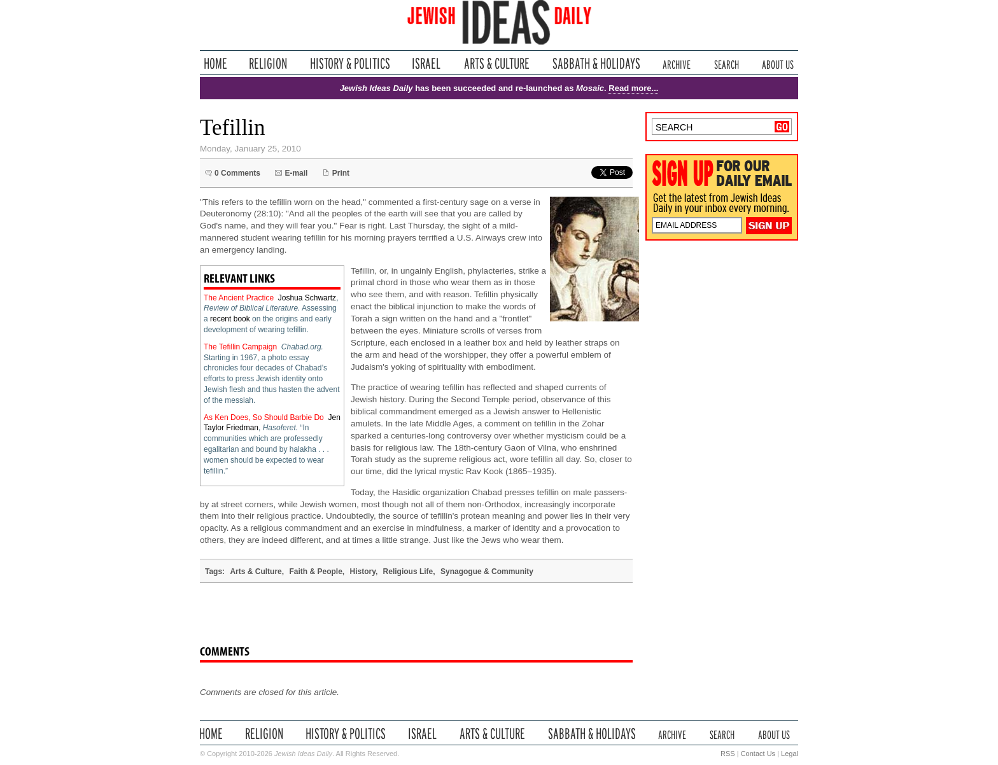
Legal (789, 753)
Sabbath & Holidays (596, 63)
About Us (778, 63)
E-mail (296, 173)
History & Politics (350, 63)
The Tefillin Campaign (240, 346)
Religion (268, 63)
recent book (230, 318)
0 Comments (237, 173)
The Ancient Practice (239, 297)
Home (215, 63)
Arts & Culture (496, 63)
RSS (727, 753)
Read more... (633, 88)
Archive (677, 63)
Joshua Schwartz (307, 297)
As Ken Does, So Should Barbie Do (264, 417)
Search (726, 63)
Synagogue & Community (486, 571)
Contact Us (758, 753)
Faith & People (315, 571)
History (362, 571)
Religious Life (408, 571)
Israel (426, 63)
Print (340, 173)
